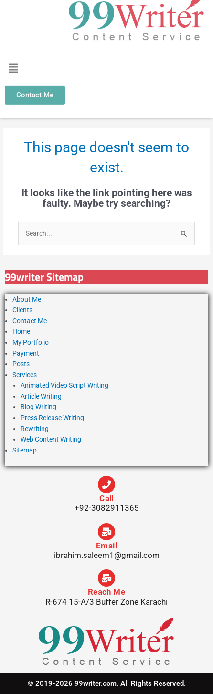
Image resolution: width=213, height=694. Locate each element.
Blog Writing (38, 406)
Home (21, 331)
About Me (26, 299)
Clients (22, 310)
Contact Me (29, 321)
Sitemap (24, 450)
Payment (25, 353)
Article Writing (41, 396)
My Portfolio (30, 342)
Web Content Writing (51, 439)
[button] (13, 63)
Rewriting (35, 428)
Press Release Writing (52, 417)
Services (24, 375)
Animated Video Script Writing (64, 385)
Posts (21, 364)
